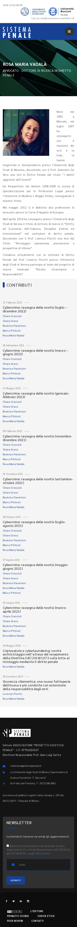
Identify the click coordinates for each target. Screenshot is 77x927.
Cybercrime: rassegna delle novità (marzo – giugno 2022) (35, 352)
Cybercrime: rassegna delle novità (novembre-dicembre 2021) (37, 438)
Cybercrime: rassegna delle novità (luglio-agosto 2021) (34, 524)
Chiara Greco (10, 320)
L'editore (36, 911)
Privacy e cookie (18, 915)
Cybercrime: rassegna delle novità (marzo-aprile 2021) (35, 609)
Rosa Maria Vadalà (13, 335)
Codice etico (46, 915)
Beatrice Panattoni (14, 325)
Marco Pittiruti (12, 330)
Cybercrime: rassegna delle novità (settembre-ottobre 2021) (38, 481)
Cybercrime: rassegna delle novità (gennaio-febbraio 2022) (36, 395)
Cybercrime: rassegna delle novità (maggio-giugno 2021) (36, 566)
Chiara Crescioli (12, 316)
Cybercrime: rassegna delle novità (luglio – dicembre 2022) (35, 309)
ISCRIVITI (16, 880)
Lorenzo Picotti (12, 693)
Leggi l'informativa (38, 853)
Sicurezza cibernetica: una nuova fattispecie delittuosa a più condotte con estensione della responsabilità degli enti (37, 685)
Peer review (15, 920)
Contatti (37, 920)
